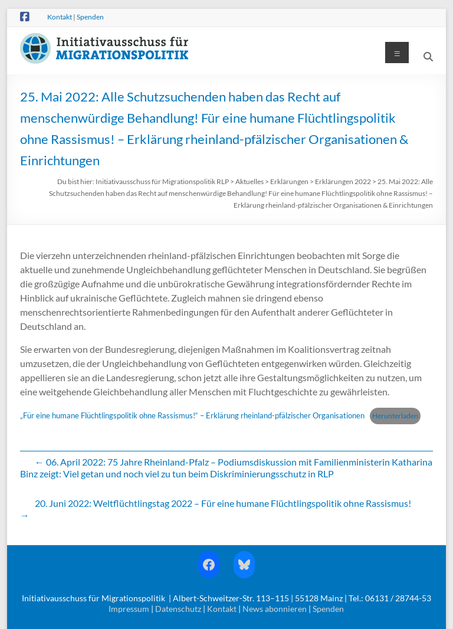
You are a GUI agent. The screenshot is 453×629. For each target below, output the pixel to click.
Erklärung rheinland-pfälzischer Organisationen (285, 415)
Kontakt (59, 16)
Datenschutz (178, 609)
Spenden (90, 16)
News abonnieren (274, 609)
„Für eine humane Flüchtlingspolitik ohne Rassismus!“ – (113, 415)
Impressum (129, 609)
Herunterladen (395, 415)
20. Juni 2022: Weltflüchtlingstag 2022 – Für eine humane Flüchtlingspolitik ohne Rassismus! (215, 508)
